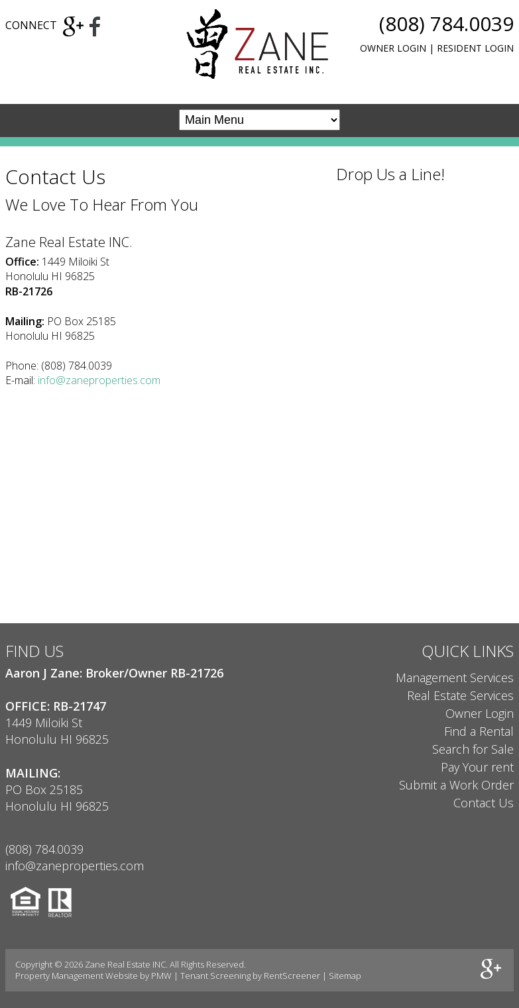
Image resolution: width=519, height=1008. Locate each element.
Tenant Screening (215, 976)
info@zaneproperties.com (99, 380)
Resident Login (475, 48)
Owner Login (393, 48)
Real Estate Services (460, 695)
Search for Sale (473, 749)
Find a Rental (479, 731)
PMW (161, 976)
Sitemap (345, 976)
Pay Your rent (477, 767)
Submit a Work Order (456, 785)
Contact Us (483, 803)
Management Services (455, 677)
